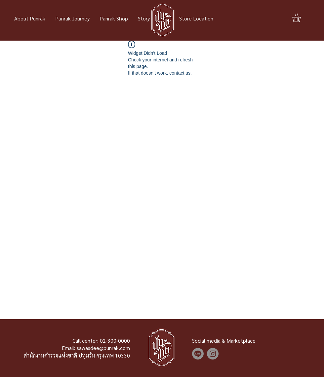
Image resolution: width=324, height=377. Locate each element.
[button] (301, 18)
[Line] (198, 354)
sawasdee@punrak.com (103, 347)
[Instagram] (213, 354)
